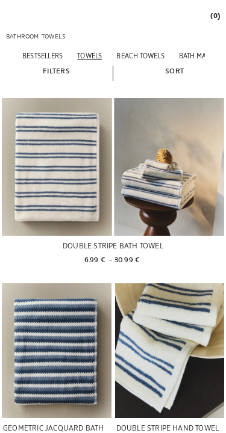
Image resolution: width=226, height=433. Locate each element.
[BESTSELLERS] (42, 55)
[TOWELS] (89, 55)
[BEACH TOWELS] (140, 55)
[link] (214, 15)
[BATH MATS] (196, 55)
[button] (56, 70)
